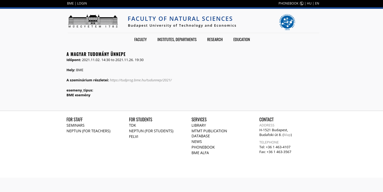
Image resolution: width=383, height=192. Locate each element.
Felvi (133, 136)
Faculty (140, 39)
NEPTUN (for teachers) (88, 130)
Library (199, 125)
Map (287, 134)
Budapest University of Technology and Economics (182, 25)
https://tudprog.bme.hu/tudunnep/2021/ (141, 80)
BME (70, 3)
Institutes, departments (177, 39)
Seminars (75, 125)
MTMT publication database (209, 133)
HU (309, 3)
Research (215, 39)
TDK (132, 125)
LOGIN (82, 3)
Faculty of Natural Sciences (180, 18)
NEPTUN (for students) (151, 130)
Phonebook (203, 147)
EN (317, 3)
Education (241, 39)
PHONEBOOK (288, 3)
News (197, 141)
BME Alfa (200, 152)
